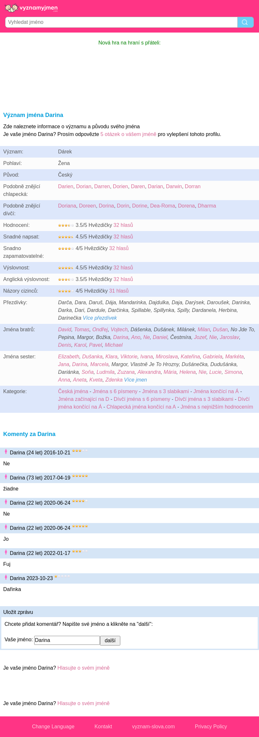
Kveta (96, 380)
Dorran (193, 186)
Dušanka (92, 356)
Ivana (146, 356)
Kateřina (190, 356)
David (64, 329)
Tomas (81, 329)
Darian (155, 186)
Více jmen (135, 380)
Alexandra (149, 372)
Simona (233, 372)
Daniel (160, 337)
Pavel (95, 345)
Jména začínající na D (83, 399)
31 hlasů (119, 291)
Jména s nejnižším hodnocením (217, 407)
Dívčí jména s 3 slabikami (204, 399)
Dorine (139, 205)
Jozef (200, 337)
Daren (138, 186)
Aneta (79, 380)
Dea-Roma (162, 205)
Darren (102, 186)
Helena (187, 372)
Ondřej (100, 329)
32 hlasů (123, 225)
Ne (146, 337)
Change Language (53, 726)
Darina (120, 337)
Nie (213, 337)
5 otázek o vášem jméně (128, 134)
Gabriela (212, 356)
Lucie (215, 372)
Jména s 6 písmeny (115, 391)
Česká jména (73, 391)
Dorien (120, 186)
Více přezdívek (100, 318)
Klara (111, 356)
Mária (170, 372)
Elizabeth (68, 356)
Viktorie (128, 356)
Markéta (234, 356)
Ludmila (105, 372)
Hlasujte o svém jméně (83, 668)
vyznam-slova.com (153, 726)
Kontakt (103, 726)
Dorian (83, 186)
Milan (204, 329)
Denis (64, 345)
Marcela (99, 364)
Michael (114, 345)
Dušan (220, 329)
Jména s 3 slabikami (165, 391)
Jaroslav (229, 337)
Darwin (174, 186)
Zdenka (114, 380)
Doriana (67, 205)
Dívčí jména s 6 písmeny (142, 399)
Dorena (186, 205)
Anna (64, 380)
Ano (135, 337)
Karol (80, 345)
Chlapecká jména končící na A (141, 407)
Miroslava (167, 356)
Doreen (87, 205)
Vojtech (119, 329)
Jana (63, 364)
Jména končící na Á (216, 391)
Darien (65, 186)
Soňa (88, 372)
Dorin (123, 205)
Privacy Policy (211, 726)
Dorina (106, 205)
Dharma (207, 205)
